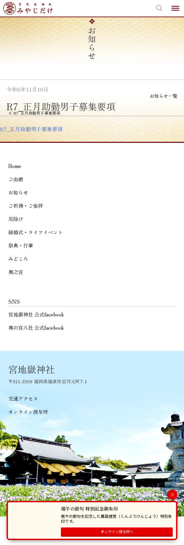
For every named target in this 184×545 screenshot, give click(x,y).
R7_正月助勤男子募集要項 (31, 129)
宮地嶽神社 (28, 8)
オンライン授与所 (28, 411)
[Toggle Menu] (175, 8)
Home (14, 165)
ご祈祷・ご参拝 (25, 205)
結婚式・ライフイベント (35, 232)
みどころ (18, 258)
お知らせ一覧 (163, 95)
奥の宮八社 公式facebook (36, 327)
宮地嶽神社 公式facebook (36, 314)
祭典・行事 (20, 245)
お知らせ (18, 192)
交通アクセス (23, 398)
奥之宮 (15, 271)
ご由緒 (15, 179)
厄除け (15, 218)
